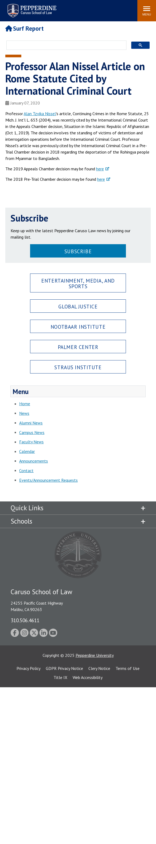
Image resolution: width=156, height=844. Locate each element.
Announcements (33, 461)
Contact (26, 470)
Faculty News (31, 441)
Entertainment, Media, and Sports (77, 283)
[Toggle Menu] (146, 10)
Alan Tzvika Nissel (40, 113)
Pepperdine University (95, 655)
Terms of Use (127, 668)
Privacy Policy (28, 668)
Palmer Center (78, 347)
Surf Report (24, 28)
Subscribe (78, 251)
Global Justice (77, 306)
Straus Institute (77, 367)
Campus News (31, 432)
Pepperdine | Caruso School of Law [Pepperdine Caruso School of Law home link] (31, 7)
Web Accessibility (87, 677)
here (100, 168)
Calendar (27, 451)
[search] (65, 45)
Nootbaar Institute (78, 326)
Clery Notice (99, 668)
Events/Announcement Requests (48, 480)
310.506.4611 (25, 620)
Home (24, 403)
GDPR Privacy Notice (64, 668)
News (24, 413)
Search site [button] (61, 8)
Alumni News (31, 422)
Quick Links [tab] (27, 508)
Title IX (60, 677)
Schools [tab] (21, 521)
